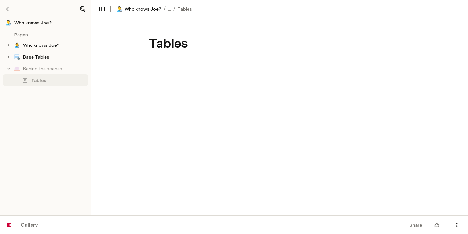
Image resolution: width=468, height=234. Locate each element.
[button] (82, 9)
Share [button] (416, 225)
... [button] (169, 9)
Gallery (29, 225)
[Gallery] (8, 9)
